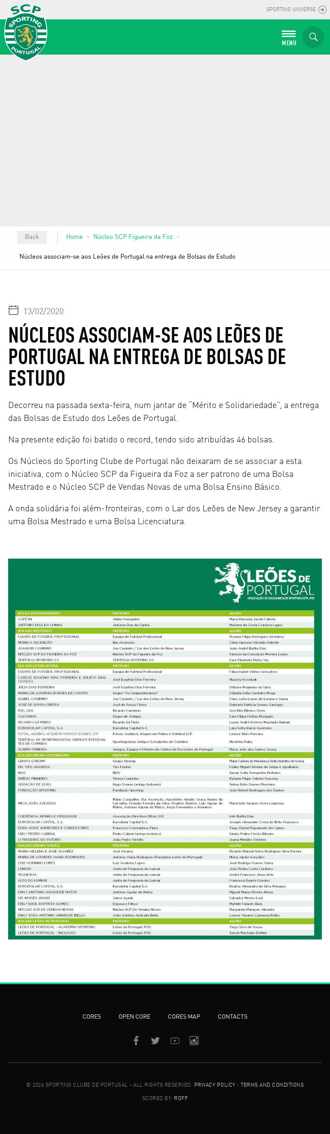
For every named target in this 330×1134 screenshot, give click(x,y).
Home (74, 237)
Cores (91, 1017)
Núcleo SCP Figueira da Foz (133, 237)
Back (32, 237)
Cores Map (184, 1017)
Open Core (134, 1017)
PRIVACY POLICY (214, 1085)
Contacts (233, 1017)
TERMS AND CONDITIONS (272, 1085)
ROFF (181, 1098)
